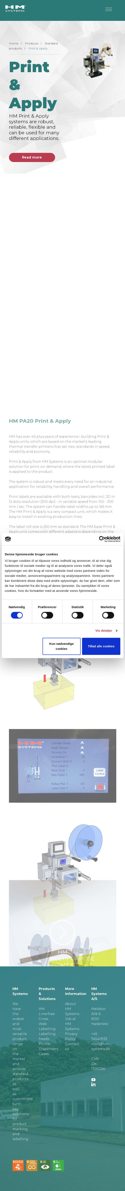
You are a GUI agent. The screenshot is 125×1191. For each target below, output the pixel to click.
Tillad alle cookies (101, 646)
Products (31, 43)
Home (14, 43)
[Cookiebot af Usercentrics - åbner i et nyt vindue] (102, 539)
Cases (44, 1054)
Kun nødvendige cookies (61, 646)
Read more (32, 157)
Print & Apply (37, 48)
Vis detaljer (103, 630)
